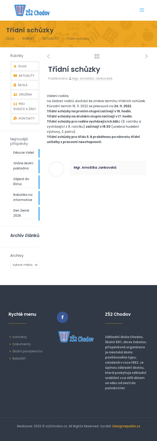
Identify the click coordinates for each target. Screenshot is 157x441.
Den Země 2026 (21, 213)
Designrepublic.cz (126, 426)
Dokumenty (21, 344)
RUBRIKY (28, 38)
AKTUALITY (50, 38)
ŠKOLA (20, 85)
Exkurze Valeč (23, 152)
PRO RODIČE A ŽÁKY (24, 106)
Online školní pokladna (23, 165)
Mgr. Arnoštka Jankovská (92, 78)
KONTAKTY (24, 118)
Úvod (10, 38)
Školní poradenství (27, 351)
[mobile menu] (141, 10)
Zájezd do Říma (21, 181)
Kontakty (19, 337)
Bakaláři (19, 358)
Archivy (17, 255)
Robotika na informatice (23, 197)
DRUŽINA (22, 94)
